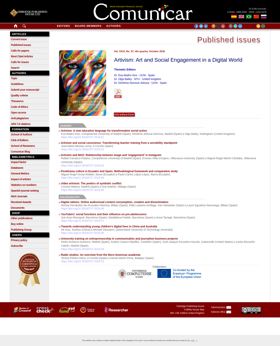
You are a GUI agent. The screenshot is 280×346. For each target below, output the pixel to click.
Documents (18, 207)
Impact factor (18, 162)
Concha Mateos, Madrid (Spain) (80, 186)
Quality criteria (19, 95)
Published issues (21, 44)
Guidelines (17, 84)
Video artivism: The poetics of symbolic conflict (90, 183)
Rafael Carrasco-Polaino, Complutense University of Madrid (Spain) (101, 158)
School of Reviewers (23, 145)
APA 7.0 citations (21, 123)
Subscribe (17, 245)
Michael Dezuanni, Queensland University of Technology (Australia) (133, 229)
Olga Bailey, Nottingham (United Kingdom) (210, 133)
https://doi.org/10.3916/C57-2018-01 (82, 137)
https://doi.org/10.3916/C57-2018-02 (82, 149)
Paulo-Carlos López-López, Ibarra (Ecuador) (144, 174)
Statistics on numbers (24, 184)
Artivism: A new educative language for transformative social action (103, 130)
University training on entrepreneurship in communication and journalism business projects (118, 238)
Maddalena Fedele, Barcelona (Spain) (130, 217)
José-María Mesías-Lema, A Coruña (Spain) (87, 146)
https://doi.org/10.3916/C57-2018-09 (82, 249)
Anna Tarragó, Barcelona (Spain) (175, 217)
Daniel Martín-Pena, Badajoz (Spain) (132, 258)
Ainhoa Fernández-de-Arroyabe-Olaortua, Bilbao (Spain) (94, 205)
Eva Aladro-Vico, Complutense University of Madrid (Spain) (96, 133)
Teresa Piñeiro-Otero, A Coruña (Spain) (84, 258)
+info (193, 340)
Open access (18, 112)
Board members (88, 25)
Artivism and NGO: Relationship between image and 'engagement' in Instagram (110, 155)
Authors (113, 25)
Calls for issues (20, 62)
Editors (63, 25)
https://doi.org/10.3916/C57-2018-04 (82, 177)
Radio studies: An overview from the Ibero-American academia (99, 254)
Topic (14, 78)
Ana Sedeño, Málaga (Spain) (119, 186)
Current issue (19, 39)
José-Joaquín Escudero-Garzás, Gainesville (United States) (197, 241)
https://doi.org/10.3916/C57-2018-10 (82, 261)
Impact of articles (21, 179)
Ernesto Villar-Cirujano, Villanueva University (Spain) (173, 158)
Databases (17, 167)
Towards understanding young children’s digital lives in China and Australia (108, 226)
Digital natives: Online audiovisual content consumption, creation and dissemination (113, 202)
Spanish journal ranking (25, 190)
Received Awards (21, 202)
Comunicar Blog (20, 151)
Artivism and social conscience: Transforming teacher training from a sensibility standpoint (118, 142)
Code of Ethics (19, 106)
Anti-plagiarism (20, 118)
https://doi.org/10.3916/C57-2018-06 (82, 208)
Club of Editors (19, 140)
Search (15, 67)
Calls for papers (20, 50)
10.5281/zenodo (257, 9)
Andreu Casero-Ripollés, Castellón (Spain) (136, 241)
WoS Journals (19, 196)
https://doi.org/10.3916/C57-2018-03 (82, 165)
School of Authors (21, 134)
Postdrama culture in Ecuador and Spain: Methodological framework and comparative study (118, 171)
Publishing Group (21, 229)
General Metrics (20, 173)
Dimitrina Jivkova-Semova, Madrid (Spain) (157, 133)
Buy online (17, 223)
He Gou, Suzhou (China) (75, 229)
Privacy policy (19, 240)
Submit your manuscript (25, 89)
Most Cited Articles (22, 56)
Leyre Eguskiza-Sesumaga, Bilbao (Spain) (212, 205)
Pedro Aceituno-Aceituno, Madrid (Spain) (85, 241)
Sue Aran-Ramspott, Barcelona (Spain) (84, 217)
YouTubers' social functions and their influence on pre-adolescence (103, 214)
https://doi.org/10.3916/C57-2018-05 (82, 189)
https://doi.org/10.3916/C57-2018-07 (82, 220)
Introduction (124, 114)
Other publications (22, 218)
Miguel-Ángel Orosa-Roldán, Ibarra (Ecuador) (88, 174)
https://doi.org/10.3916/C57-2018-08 (82, 232)
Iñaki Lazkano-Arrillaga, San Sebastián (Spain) (156, 205)
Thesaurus (17, 101)
